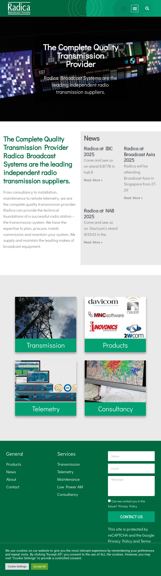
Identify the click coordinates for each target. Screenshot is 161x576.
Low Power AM (70, 486)
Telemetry (65, 471)
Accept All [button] (39, 566)
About (11, 479)
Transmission (68, 464)
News (11, 471)
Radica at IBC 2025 (98, 151)
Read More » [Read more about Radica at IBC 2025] (93, 180)
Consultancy (67, 494)
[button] (134, 8)
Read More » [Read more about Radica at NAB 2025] (93, 242)
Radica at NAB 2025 (99, 213)
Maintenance (68, 479)
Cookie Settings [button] (17, 566)
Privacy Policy (127, 506)
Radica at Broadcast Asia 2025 (139, 154)
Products (13, 464)
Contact (12, 486)
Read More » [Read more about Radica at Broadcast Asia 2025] (133, 197)
